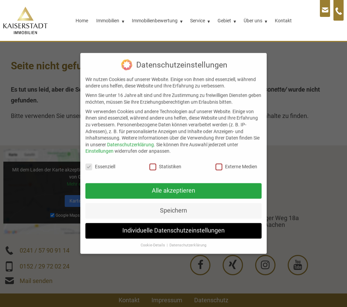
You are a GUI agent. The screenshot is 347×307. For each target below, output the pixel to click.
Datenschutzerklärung (130, 138)
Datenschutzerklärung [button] (187, 238)
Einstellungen (99, 144)
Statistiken (165, 160)
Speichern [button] (173, 203)
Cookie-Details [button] (153, 238)
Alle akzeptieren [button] (173, 184)
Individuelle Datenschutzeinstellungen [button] (173, 223)
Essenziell (100, 160)
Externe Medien (236, 160)
